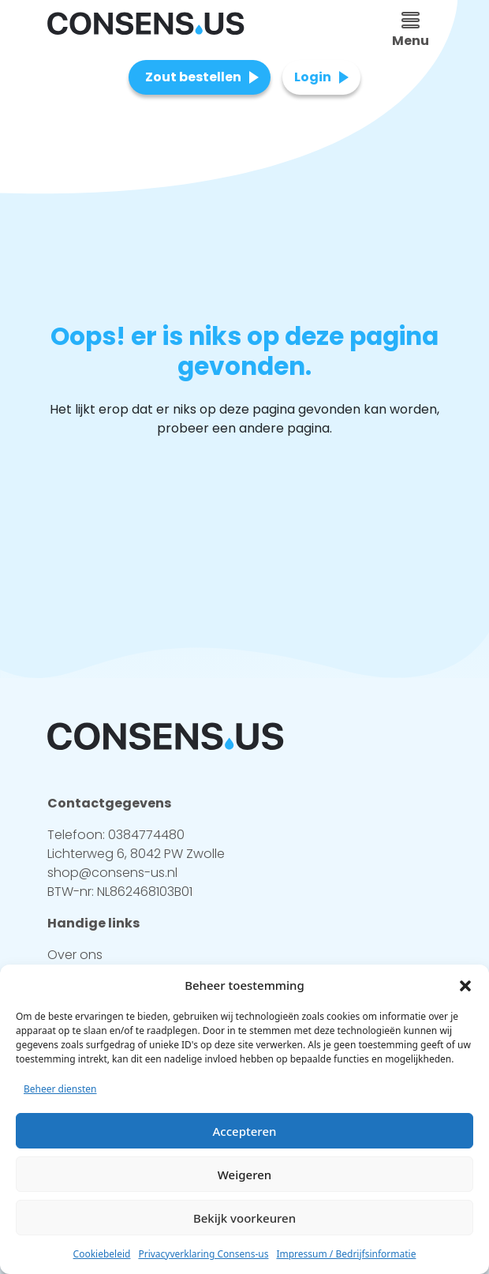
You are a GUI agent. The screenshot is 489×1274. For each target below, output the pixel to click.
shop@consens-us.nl (112, 873)
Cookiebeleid (102, 1254)
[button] (465, 985)
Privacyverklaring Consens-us (203, 1254)
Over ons (75, 955)
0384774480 (146, 835)
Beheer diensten (60, 1089)
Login (312, 77)
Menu (410, 31)
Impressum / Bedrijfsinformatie (346, 1254)
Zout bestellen (193, 77)
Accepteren (245, 1131)
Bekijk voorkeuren (244, 1218)
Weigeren (244, 1174)
